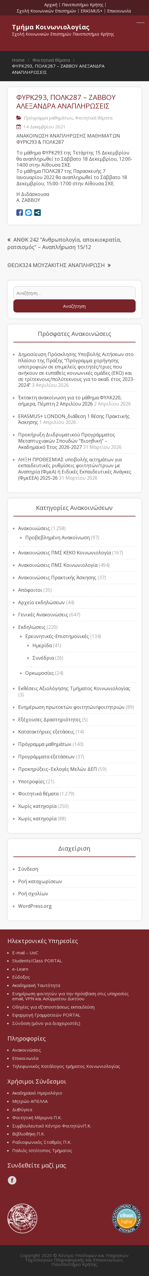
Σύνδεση (28, 869)
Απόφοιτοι (30, 590)
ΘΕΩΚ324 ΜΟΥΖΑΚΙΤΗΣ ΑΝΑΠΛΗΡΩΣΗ (56, 265)
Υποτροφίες (31, 781)
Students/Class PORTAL (37, 961)
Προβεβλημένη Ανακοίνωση (57, 537)
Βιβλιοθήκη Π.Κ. (28, 1134)
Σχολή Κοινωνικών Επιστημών (46, 11)
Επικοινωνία (119, 11)
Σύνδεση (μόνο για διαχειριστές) (46, 1023)
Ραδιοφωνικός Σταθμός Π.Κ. (41, 1142)
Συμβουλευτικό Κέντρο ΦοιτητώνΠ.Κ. (51, 1126)
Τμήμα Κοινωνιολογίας (51, 26)
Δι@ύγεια (22, 1109)
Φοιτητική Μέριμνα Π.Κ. (37, 1117)
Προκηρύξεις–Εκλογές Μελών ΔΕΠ (57, 769)
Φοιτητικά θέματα (93, 118)
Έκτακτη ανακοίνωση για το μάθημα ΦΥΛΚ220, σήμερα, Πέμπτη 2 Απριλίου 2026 (70, 400)
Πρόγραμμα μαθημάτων (48, 118)
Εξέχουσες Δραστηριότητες (49, 719)
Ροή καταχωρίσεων (40, 881)
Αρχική (50, 5)
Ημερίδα (42, 645)
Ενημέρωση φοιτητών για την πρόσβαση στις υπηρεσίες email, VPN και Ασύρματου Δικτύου (70, 996)
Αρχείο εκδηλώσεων (41, 602)
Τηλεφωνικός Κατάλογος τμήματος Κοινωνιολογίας (66, 1066)
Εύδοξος (21, 977)
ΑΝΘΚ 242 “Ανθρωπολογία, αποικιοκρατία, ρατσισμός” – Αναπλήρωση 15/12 (64, 243)
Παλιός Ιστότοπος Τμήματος (42, 1150)
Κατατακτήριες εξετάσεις (46, 731)
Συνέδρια (43, 658)
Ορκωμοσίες (39, 673)
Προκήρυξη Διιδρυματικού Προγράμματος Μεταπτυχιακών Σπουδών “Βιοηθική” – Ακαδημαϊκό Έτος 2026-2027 (66, 440)
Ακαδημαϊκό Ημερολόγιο (37, 1093)
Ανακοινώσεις (34, 528)
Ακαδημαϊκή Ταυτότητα (36, 985)
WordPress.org (35, 906)
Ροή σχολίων (33, 893)
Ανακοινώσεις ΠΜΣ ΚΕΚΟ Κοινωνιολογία (64, 552)
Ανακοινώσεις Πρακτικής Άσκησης (57, 577)
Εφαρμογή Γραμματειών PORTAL (46, 1015)
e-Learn (20, 969)
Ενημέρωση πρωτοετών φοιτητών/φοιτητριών (71, 707)
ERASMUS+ (92, 11)
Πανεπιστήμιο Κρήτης (82, 5)
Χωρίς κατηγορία (37, 806)
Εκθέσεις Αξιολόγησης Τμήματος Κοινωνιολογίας (74, 688)
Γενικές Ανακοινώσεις (43, 614)
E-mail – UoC (25, 953)
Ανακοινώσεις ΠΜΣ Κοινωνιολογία (58, 565)
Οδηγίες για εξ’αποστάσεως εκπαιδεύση (53, 1007)
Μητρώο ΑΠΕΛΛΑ (30, 1101)
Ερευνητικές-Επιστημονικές (57, 636)
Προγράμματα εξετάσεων (46, 756)
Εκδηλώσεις (32, 627)
